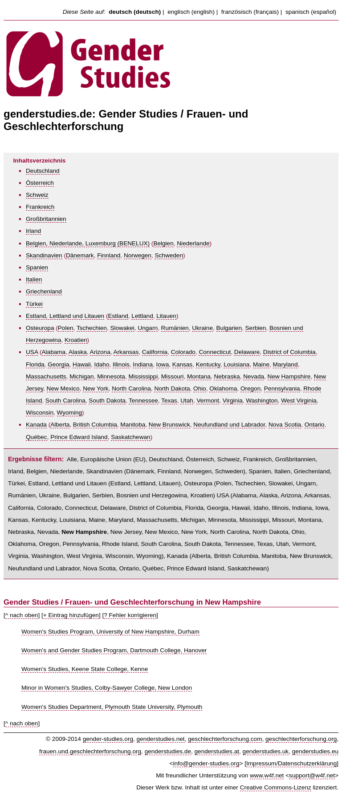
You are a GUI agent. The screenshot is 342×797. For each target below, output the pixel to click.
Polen (65, 328)
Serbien (255, 328)
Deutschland (43, 170)
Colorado (183, 352)
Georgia (58, 364)
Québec (36, 437)
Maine (261, 364)
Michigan (81, 376)
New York (95, 388)
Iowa (162, 364)
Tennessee (143, 400)
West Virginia (299, 400)
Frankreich (40, 206)
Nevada (253, 376)
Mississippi (143, 376)
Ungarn (148, 328)
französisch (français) (250, 11)
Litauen (166, 316)
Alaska (78, 352)
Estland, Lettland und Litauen (65, 316)
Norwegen (137, 255)
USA (32, 352)
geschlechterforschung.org (301, 739)
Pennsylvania (282, 388)
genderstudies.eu (315, 751)
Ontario (315, 424)
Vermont (207, 400)
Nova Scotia (285, 424)
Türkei (34, 304)
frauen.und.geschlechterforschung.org (90, 751)
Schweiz (37, 194)
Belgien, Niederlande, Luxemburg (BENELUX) (88, 243)
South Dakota (107, 400)
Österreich (40, 182)
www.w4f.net (267, 775)
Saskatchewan (130, 437)
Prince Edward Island (78, 437)
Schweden (169, 255)
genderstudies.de (168, 751)
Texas (169, 400)
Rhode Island (120, 544)
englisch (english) (191, 11)
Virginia (233, 400)
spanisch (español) (310, 11)
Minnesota (111, 376)
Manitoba (132, 424)
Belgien (163, 243)
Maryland (285, 364)
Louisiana (236, 364)
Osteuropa (40, 328)
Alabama (54, 352)
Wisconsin (39, 412)
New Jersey (126, 532)
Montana (199, 376)
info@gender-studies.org (206, 763)
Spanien (37, 267)
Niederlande (193, 243)
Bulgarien (229, 328)
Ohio (199, 388)
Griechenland (44, 291)
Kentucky (208, 364)
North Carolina (131, 388)
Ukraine (202, 328)
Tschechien (92, 328)
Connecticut (215, 352)
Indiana (143, 364)
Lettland (142, 316)
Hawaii (82, 364)
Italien (34, 279)
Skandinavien (44, 255)
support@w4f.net (312, 775)
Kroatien (76, 340)
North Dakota (172, 388)
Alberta (59, 424)
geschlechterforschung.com (225, 739)
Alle (72, 459)
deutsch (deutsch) (135, 11)
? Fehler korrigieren (130, 615)
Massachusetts (46, 376)
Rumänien (175, 328)
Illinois (121, 364)
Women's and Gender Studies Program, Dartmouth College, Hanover (114, 650)
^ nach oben (21, 615)
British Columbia (95, 424)
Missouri (172, 376)
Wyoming (69, 412)
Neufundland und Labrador (229, 424)
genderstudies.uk (266, 751)
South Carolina (65, 400)
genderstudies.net (161, 739)
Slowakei (122, 328)
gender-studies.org (108, 739)
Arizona (100, 352)
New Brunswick (169, 424)
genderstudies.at (217, 751)
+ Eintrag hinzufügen (71, 615)
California (154, 352)
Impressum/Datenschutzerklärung (291, 763)
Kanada (36, 424)
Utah (186, 400)
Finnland (108, 255)
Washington (261, 400)
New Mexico (63, 388)
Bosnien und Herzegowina (151, 495)
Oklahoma (223, 388)
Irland (33, 231)
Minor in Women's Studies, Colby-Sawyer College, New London (106, 687)
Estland (118, 316)
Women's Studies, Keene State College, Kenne (84, 669)
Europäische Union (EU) (113, 459)
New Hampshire (289, 376)
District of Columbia (289, 352)
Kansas (182, 364)
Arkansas (126, 352)
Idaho (101, 364)
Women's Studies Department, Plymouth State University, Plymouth (111, 706)
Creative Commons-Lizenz (275, 787)
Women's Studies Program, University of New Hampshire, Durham (110, 631)
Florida (35, 364)
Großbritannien (46, 219)
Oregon (250, 388)
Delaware (247, 352)
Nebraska (227, 376)
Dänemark (80, 255)
